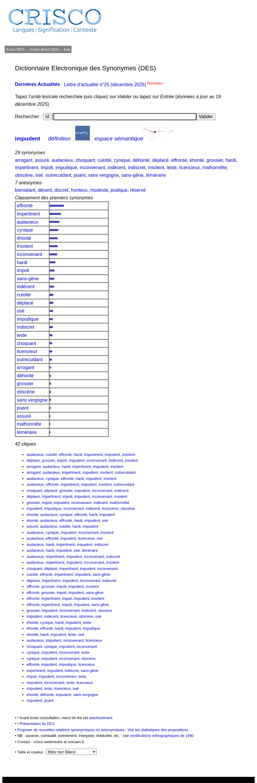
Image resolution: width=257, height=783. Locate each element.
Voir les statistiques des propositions (158, 730)
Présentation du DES (37, 723)
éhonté (197, 160)
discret (61, 190)
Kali (67, 49)
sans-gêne (132, 175)
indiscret (136, 167)
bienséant (25, 190)
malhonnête (214, 167)
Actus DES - (16, 49)
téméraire (156, 175)
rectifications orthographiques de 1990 (162, 735)
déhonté (141, 160)
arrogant (23, 160)
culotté (104, 160)
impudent (27, 138)
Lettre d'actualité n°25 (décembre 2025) (114, 84)
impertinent (26, 167)
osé (39, 175)
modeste (99, 190)
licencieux (189, 167)
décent (45, 190)
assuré (42, 160)
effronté (179, 160)
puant (79, 175)
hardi (230, 160)
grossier (215, 160)
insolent (156, 167)
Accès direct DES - (45, 49)
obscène (24, 175)
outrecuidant (58, 175)
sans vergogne (103, 175)
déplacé (160, 160)
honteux (79, 190)
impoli (47, 167)
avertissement (100, 718)
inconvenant (92, 167)
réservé (137, 190)
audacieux (62, 160)
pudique (119, 190)
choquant (85, 160)
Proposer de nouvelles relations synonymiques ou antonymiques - (72, 730)
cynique (122, 160)
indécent (117, 167)
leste (172, 167)
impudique (66, 167)
